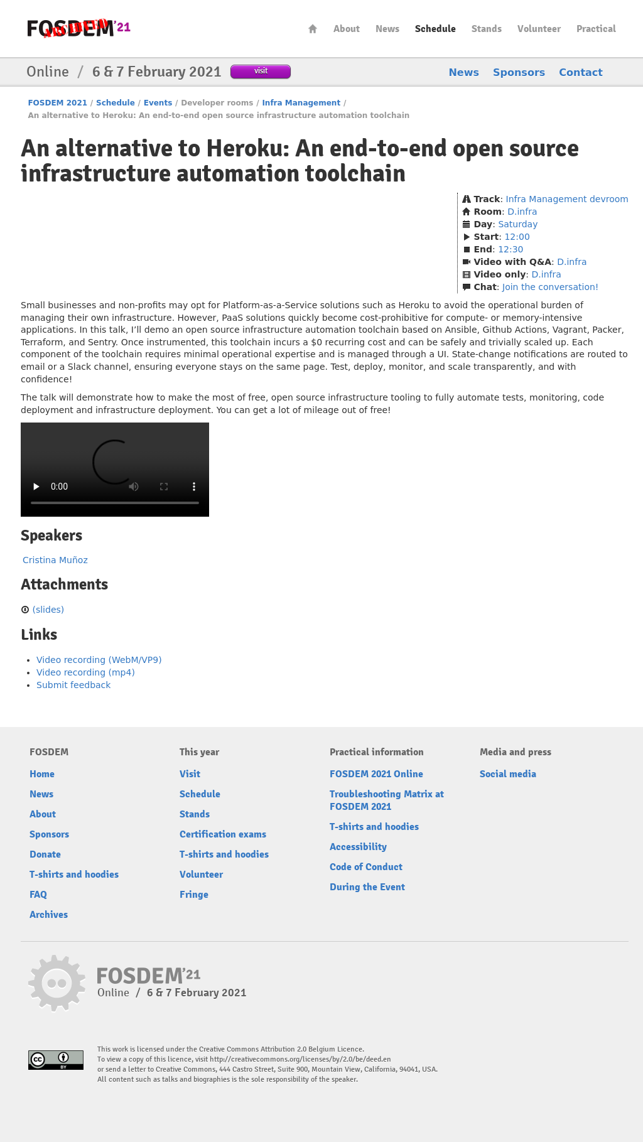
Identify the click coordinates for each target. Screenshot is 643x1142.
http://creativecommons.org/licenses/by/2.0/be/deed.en (300, 1059)
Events (158, 103)
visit (260, 70)
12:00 (516, 237)
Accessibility (358, 847)
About (346, 29)
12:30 (510, 249)
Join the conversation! (550, 287)
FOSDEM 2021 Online (376, 774)
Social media (508, 774)
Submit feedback (73, 685)
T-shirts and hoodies (74, 874)
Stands (487, 29)
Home (313, 28)
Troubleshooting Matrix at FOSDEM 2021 (387, 800)
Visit (190, 774)
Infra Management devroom (567, 199)
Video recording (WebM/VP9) (99, 660)
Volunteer (539, 29)
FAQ (38, 894)
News (387, 29)
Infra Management (301, 103)
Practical (596, 29)
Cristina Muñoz (55, 560)
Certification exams (223, 834)
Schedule (435, 29)
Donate (45, 854)
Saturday (518, 224)
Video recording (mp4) (85, 672)
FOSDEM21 (79, 28)
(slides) (48, 610)
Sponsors (519, 72)
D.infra (522, 212)
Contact (581, 72)
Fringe (194, 894)
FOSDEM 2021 (57, 103)
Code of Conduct (366, 867)
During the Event (367, 887)
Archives (49, 914)
